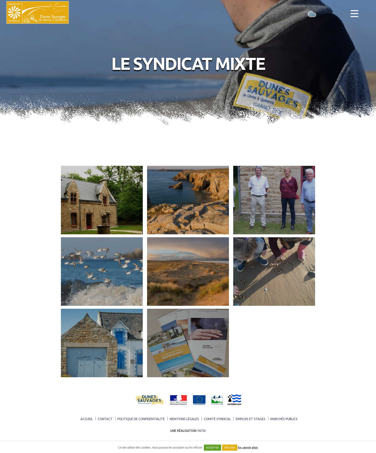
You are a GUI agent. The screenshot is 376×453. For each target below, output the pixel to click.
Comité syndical (217, 419)
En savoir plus (248, 447)
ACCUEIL (86, 419)
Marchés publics (283, 419)
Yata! (201, 430)
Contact (105, 419)
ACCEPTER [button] (212, 447)
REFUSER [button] (229, 447)
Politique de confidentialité (141, 419)
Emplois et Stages (250, 419)
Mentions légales (184, 419)
